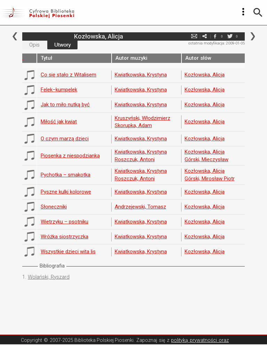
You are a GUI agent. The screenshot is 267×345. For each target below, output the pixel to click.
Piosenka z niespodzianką (70, 156)
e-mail (194, 36)
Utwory (62, 45)
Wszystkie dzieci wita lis (68, 251)
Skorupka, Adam (133, 125)
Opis (34, 45)
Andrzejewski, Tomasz (140, 207)
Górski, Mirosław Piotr (210, 178)
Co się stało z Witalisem (68, 75)
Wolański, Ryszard (49, 277)
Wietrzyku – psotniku (64, 222)
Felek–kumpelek (59, 90)
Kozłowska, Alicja (205, 75)
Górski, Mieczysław (206, 159)
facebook (214, 36)
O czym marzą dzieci (65, 138)
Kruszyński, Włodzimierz (142, 118)
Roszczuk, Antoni (135, 159)
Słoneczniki (54, 207)
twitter (229, 36)
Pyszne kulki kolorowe (66, 192)
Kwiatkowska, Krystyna (141, 75)
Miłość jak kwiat (59, 121)
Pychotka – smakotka (65, 175)
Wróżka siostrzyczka (64, 236)
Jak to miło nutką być (65, 104)
